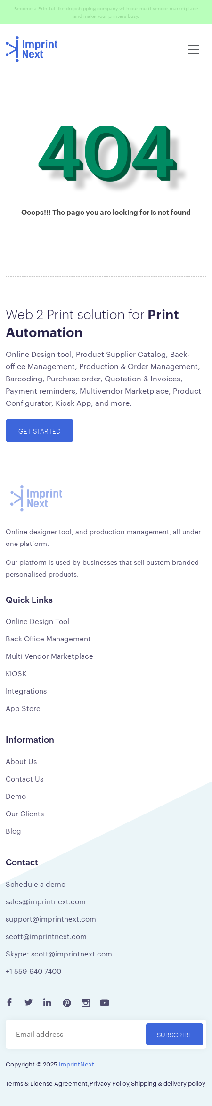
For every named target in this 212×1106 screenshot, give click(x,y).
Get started (39, 430)
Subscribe (174, 1034)
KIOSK (16, 673)
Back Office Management (48, 638)
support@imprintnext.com (51, 919)
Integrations (26, 690)
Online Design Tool (37, 621)
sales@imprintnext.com (46, 901)
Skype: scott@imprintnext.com (59, 953)
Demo (16, 796)
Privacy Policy (109, 1083)
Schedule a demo (35, 884)
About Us (21, 761)
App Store (23, 708)
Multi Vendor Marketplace (49, 656)
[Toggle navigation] (193, 49)
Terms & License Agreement (47, 1083)
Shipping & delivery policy (168, 1083)
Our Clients (25, 813)
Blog (13, 831)
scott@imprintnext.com (46, 936)
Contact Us (24, 778)
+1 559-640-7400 (33, 971)
